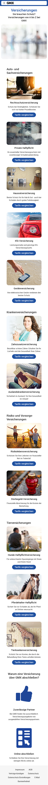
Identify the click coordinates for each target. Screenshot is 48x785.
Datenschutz (33, 773)
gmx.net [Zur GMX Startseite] (10, 3)
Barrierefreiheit (24, 781)
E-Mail (37, 777)
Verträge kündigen (16, 773)
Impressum (20, 769)
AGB (30, 769)
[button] (4, 3)
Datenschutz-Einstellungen (19, 777)
